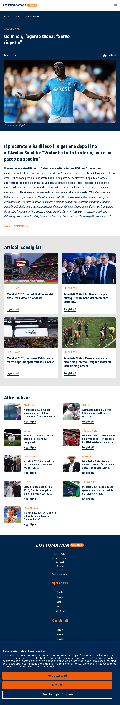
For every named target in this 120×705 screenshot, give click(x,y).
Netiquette (60, 570)
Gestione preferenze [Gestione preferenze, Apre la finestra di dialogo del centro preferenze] (57, 694)
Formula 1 (60, 639)
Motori (60, 606)
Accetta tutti (57, 675)
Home (7, 16)
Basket (60, 601)
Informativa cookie (59, 558)
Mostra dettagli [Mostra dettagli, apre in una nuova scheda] (44, 666)
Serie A (60, 629)
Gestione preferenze (60, 574)
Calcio (17, 16)
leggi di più (13, 309)
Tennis (60, 597)
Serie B (60, 634)
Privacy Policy (59, 554)
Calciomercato (31, 16)
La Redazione (60, 566)
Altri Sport (60, 611)
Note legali (60, 562)
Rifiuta (57, 685)
